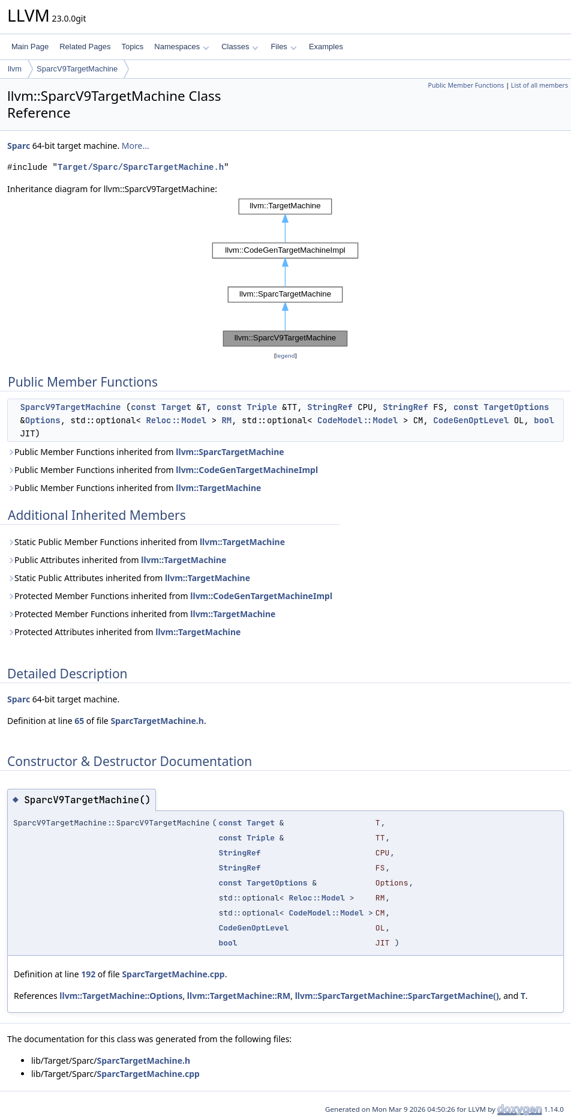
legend (285, 356)
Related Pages (84, 46)
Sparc (18, 145)
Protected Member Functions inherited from (169, 596)
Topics (132, 46)
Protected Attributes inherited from (124, 632)
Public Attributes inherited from (116, 560)
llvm (15, 68)
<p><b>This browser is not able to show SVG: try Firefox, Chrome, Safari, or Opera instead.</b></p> (285, 272)
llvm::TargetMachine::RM (238, 995)
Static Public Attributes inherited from (128, 578)
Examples (326, 46)
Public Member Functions (466, 85)
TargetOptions (516, 407)
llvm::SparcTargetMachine (230, 451)
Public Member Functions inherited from (145, 451)
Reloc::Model (176, 420)
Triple (262, 407)
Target (176, 407)
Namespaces (181, 46)
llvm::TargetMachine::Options (120, 995)
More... (135, 145)
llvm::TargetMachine (218, 487)
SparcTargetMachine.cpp (173, 974)
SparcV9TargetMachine (77, 68)
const (143, 407)
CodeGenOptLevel (471, 420)
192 (88, 974)
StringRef (330, 407)
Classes (240, 46)
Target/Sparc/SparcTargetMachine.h (141, 167)
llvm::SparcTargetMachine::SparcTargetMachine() (397, 995)
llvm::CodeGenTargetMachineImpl (247, 469)
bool (544, 420)
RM (226, 420)
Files (283, 46)
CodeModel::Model (357, 420)
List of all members (539, 85)
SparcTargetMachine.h (156, 720)
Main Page (30, 46)
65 (79, 720)
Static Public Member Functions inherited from (146, 541)
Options (43, 420)
